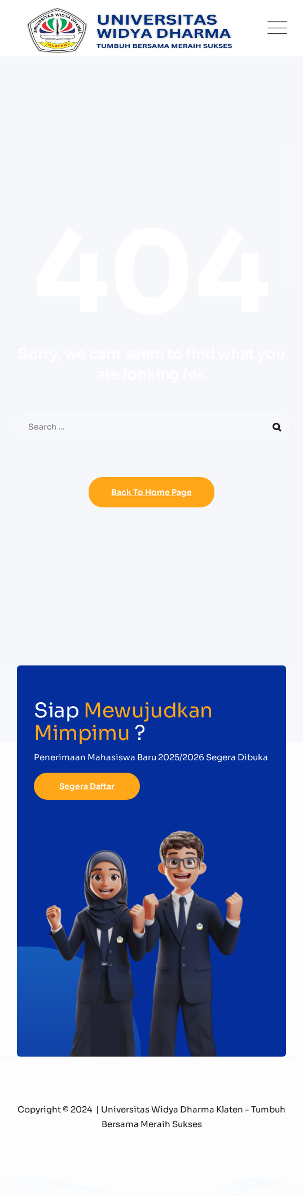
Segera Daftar (87, 786)
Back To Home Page (151, 492)
